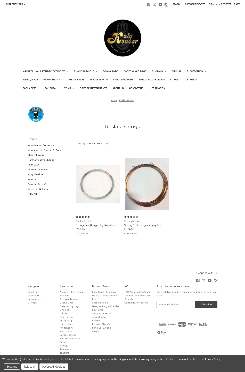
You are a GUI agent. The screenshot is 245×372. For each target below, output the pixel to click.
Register (226, 4)
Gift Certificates (195, 4)
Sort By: (82, 143)
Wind (69, 88)
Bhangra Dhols (85, 71)
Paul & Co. (34, 164)
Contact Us (136, 88)
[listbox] (98, 143)
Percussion (98, 79)
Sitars (175, 79)
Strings (193, 79)
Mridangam (76, 79)
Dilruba (176, 71)
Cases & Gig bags (135, 71)
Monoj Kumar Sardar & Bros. (44, 150)
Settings (12, 366)
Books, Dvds (110, 71)
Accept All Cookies (53, 366)
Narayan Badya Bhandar (41, 159)
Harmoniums (53, 79)
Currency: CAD (15, 4)
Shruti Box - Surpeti (152, 79)
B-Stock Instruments (93, 88)
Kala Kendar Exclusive (41, 145)
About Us (118, 88)
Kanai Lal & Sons (38, 189)
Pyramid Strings (37, 184)
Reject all (29, 366)
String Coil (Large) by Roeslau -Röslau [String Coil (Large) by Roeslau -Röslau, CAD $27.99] (96, 227)
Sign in (213, 4)
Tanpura (52, 88)
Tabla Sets (31, 88)
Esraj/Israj (30, 79)
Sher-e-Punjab (36, 154)
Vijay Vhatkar (35, 174)
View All (32, 193)
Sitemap (32, 302)
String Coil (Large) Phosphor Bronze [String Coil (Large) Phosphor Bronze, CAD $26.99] (143, 227)
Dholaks (159, 71)
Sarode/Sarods (123, 79)
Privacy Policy (212, 359)
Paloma (32, 179)
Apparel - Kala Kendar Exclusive (45, 71)
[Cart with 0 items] (236, 4)
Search (177, 4)
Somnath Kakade (38, 169)
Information (157, 88)
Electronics (196, 71)
